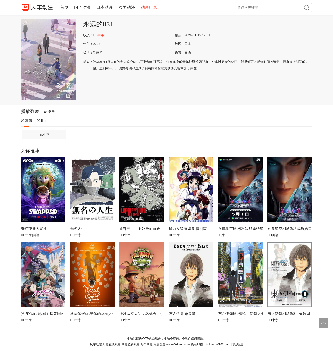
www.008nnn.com (178, 344)
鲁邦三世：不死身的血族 (139, 229)
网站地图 (237, 344)
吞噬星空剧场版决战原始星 (289, 229)
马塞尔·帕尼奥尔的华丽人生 (92, 314)
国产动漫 (82, 7)
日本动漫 (104, 7)
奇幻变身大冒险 (34, 229)
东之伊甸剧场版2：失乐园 (288, 314)
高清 (26, 121)
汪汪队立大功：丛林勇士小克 (141, 314)
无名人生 (77, 229)
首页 (64, 7)
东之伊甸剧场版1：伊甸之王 (240, 314)
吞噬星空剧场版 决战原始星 (240, 229)
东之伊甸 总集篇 (182, 314)
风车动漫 (42, 7)
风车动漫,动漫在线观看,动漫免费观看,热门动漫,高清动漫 (127, 344)
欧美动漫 (126, 7)
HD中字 (44, 135)
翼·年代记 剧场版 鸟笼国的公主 (43, 314)
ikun (42, 121)
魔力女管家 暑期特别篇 (188, 229)
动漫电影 (149, 7)
